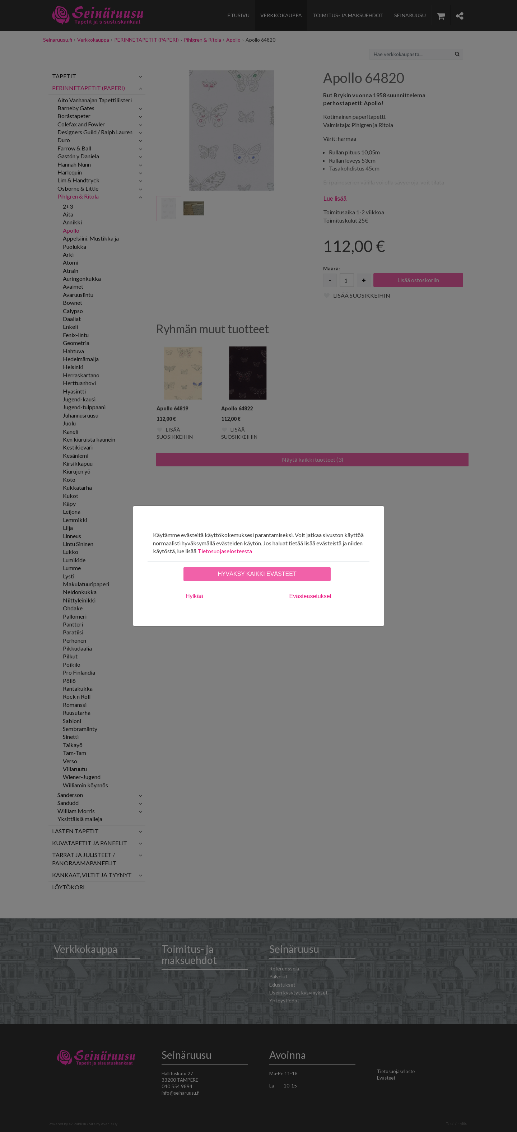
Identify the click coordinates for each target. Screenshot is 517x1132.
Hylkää (194, 596)
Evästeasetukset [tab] (310, 596)
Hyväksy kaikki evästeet (257, 574)
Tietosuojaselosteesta (224, 551)
